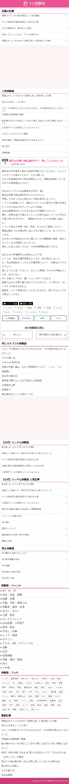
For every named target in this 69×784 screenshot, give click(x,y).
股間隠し (6, 371)
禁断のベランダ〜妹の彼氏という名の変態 (20, 16)
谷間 (17, 705)
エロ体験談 (49, 781)
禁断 (14, 709)
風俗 (16, 701)
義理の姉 (27, 687)
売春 (31, 701)
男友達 (53, 692)
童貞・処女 (8, 627)
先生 (11, 692)
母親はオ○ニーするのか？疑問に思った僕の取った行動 (26, 41)
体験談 (53, 701)
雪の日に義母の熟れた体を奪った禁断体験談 (21, 509)
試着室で (6, 389)
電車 (60, 683)
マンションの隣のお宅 (12, 516)
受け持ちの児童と (10, 766)
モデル (29, 683)
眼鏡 (4, 701)
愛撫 (50, 696)
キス (8, 312)
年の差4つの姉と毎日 (11, 572)
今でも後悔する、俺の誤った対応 (16, 28)
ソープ (23, 701)
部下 (24, 692)
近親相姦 (6, 153)
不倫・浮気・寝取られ (14, 602)
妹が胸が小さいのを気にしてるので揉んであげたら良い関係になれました (32, 122)
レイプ (9, 308)
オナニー (7, 639)
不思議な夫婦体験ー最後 (13, 114)
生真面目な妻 (8, 385)
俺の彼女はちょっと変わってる (17, 394)
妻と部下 (6, 146)
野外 (4, 687)
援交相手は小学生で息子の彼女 (15, 535)
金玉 (60, 701)
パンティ (19, 312)
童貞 (39, 705)
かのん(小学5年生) (11, 362)
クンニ (5, 696)
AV (10, 701)
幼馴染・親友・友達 (13, 606)
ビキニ (58, 696)
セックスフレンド (12, 619)
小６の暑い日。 (9, 358)
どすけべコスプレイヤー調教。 (15, 134)
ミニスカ (32, 312)
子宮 (11, 705)
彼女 (30, 308)
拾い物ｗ (6, 522)
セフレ (45, 692)
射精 (37, 696)
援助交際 (14, 678)
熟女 (59, 678)
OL (14, 683)
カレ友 (59, 687)
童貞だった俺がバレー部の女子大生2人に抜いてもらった (27, 453)
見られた (35, 678)
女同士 (44, 678)
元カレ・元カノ (11, 611)
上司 (17, 692)
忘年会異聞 (6, 775)
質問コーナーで (9, 528)
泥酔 (4, 647)
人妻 (52, 678)
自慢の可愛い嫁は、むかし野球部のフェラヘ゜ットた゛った (32, 367)
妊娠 (32, 705)
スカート (45, 312)
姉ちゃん (17, 335)
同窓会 (11, 687)
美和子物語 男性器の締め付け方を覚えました (22, 140)
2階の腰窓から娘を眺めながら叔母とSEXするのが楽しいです (53, 335)
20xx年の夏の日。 (11, 376)
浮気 (39, 308)
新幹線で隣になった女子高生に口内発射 (22, 380)
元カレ (50, 687)
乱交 (4, 651)
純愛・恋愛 (27, 303)
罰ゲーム (35, 709)
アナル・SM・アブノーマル (17, 643)
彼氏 (36, 687)
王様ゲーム (23, 709)
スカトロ (6, 683)
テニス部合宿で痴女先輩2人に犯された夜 (20, 22)
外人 (4, 663)
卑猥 (52, 705)
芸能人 (21, 683)
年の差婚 (6, 565)
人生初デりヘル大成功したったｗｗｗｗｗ (20, 128)
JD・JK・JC (9, 590)
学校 (54, 683)
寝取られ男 (7, 541)
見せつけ (24, 678)
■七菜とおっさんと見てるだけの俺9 (18, 447)
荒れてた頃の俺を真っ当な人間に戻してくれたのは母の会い (31, 761)
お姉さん (38, 683)
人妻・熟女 (8, 615)
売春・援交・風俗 (12, 659)
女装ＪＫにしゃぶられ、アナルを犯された (20, 34)
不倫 (48, 308)
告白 (59, 705)
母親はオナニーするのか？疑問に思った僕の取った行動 (26, 96)
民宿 (19, 687)
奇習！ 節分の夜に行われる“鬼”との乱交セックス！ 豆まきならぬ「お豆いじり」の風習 (33, 754)
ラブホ (20, 308)
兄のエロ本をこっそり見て (14, 102)
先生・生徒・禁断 (12, 594)
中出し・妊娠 (9, 631)
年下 (31, 692)
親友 (61, 692)
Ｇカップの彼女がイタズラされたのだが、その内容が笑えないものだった (32, 109)
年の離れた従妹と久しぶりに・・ (16, 553)
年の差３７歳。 (9, 578)
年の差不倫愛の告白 (11, 559)
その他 (6, 667)
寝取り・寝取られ (18, 696)
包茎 (46, 705)
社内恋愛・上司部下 (13, 623)
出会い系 (6, 709)
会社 (47, 683)
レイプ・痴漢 (11, 303)
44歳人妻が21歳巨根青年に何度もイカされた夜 (23, 466)
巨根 (4, 705)
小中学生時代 (41, 701)
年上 (37, 692)
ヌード (25, 705)
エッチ (58, 308)
